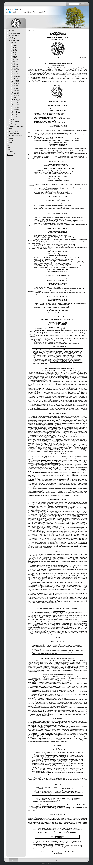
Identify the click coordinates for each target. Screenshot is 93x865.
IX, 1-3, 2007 (15, 107)
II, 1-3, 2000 (15, 64)
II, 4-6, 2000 (15, 66)
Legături (11, 140)
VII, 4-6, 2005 (15, 95)
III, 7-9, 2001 (15, 75)
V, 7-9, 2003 (15, 88)
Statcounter (10, 155)
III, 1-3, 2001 (15, 71)
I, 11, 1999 (15, 61)
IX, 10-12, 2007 (16, 113)
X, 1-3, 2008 (15, 114)
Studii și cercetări (15, 121)
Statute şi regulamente (14, 33)
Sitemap (9, 145)
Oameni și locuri (15, 125)
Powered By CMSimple (46, 863)
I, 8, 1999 (14, 56)
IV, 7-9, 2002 (15, 82)
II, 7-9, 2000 (15, 68)
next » (85, 857)
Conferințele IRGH (13, 132)
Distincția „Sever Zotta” (15, 35)
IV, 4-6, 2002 (15, 80)
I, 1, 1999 (14, 44)
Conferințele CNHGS (14, 133)
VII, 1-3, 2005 (15, 94)
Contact (11, 142)
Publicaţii (11, 37)
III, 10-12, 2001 (16, 76)
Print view (9, 147)
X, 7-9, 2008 (15, 118)
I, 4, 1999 (14, 49)
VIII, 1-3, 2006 (15, 101)
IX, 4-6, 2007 (15, 109)
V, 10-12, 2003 (16, 90)
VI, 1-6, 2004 (15, 92)
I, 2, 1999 (14, 45)
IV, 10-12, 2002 (16, 83)
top (57, 857)
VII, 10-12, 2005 (16, 99)
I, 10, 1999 (15, 59)
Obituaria (11, 138)
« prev (29, 857)
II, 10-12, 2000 (16, 70)
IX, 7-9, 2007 (15, 111)
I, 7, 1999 (14, 54)
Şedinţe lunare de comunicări (16, 130)
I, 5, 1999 (14, 51)
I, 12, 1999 (15, 63)
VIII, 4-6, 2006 (15, 102)
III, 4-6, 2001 (15, 73)
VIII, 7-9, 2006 (15, 104)
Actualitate (11, 30)
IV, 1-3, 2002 (15, 78)
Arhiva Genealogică (16, 39)
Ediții (12, 123)
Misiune (11, 32)
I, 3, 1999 (14, 47)
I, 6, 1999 (14, 52)
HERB (12, 119)
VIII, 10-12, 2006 (16, 106)
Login (8, 149)
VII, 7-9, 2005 (15, 97)
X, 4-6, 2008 (15, 116)
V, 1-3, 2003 (15, 85)
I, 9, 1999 (14, 58)
